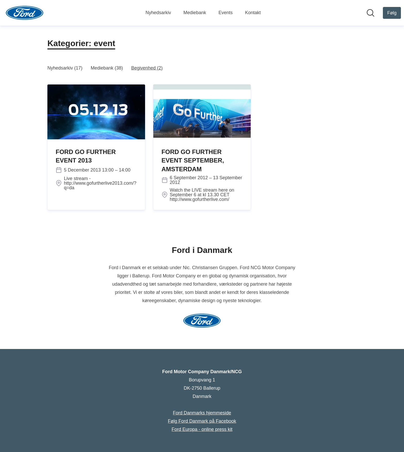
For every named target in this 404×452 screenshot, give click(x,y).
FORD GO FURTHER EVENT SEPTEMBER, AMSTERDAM (193, 160)
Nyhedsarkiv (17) (64, 68)
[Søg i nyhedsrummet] (370, 13)
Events (225, 12)
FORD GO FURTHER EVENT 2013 (86, 156)
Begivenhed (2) (147, 68)
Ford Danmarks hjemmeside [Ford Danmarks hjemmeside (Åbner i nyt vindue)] (202, 412)
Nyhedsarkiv (158, 12)
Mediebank (194, 12)
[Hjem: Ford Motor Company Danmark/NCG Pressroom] (24, 13)
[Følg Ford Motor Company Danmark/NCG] (392, 13)
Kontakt (253, 12)
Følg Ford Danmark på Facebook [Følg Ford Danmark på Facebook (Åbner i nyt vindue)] (202, 421)
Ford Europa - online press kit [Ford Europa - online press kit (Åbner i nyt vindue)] (202, 429)
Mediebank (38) (107, 68)
